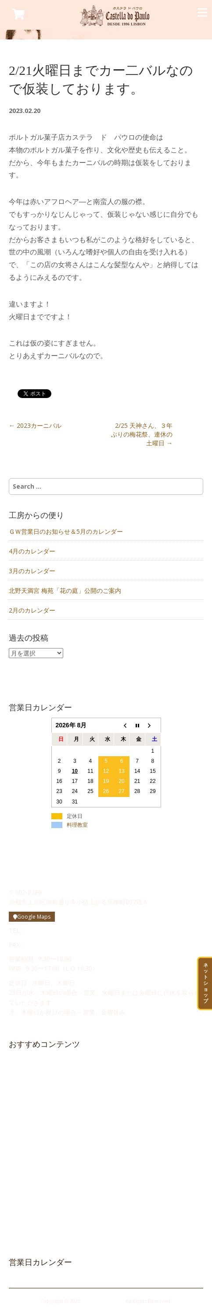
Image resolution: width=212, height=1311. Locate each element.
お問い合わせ (31, 1151)
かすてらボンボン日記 (42, 1180)
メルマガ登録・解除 (34, 1210)
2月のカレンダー (32, 610)
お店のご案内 (31, 1122)
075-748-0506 (44, 945)
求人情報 (25, 1166)
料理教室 (77, 825)
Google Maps (31, 916)
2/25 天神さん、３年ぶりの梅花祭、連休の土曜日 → (141, 434)
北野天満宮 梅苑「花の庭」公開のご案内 (65, 590)
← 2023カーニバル (35, 425)
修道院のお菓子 (33, 1107)
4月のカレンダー (32, 551)
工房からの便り (33, 1136)
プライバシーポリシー (37, 1225)
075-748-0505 (44, 930)
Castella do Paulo (102, 1300)
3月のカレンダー (32, 571)
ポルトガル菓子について (44, 1092)
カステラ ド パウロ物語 (43, 1078)
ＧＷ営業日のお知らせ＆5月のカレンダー (66, 531)
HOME (22, 1063)
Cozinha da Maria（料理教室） (49, 1195)
